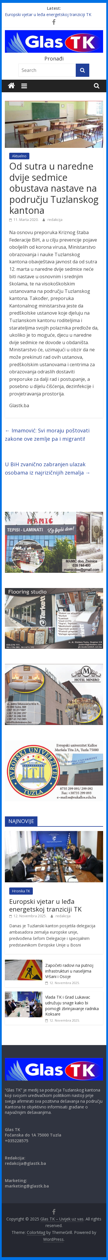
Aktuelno (19, 156)
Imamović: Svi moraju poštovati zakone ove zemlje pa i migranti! (47, 434)
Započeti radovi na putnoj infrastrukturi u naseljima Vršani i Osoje (69, 971)
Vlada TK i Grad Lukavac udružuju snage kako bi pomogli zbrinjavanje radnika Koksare (72, 1005)
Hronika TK (21, 891)
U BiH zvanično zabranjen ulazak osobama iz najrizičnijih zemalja (47, 468)
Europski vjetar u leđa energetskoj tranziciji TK (48, 14)
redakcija (55, 219)
